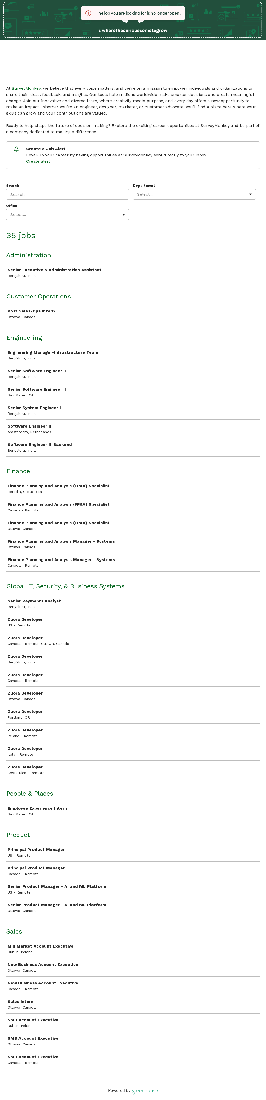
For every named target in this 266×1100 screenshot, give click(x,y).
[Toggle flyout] (250, 194)
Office (11, 206)
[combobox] (137, 194)
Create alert (38, 161)
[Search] (67, 194)
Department (144, 186)
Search (12, 186)
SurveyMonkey (26, 88)
